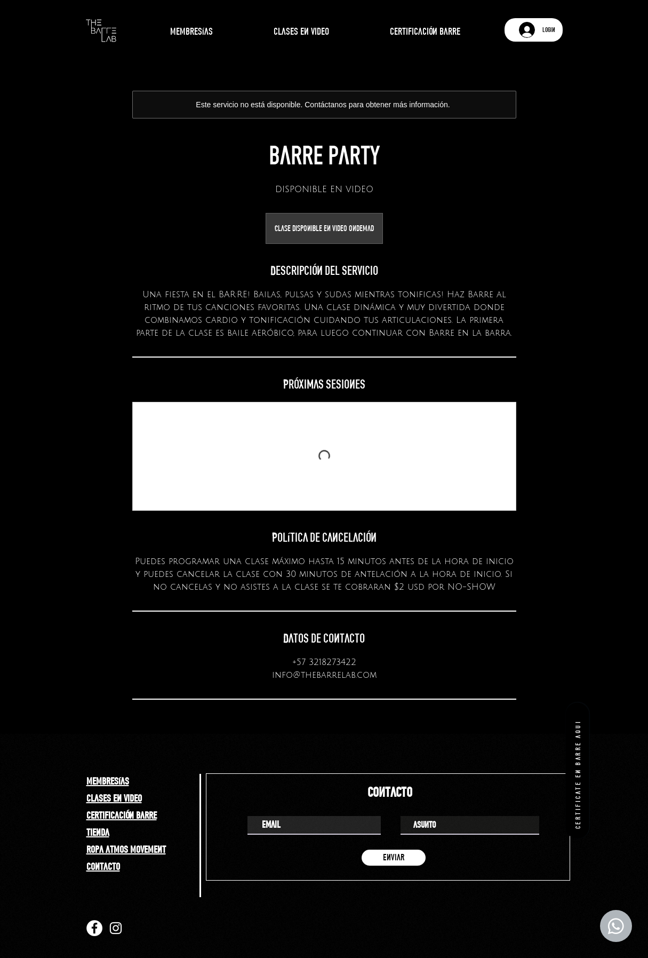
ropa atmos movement (126, 849)
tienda (97, 832)
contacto (103, 866)
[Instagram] (116, 928)
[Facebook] (94, 928)
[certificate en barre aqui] (577, 770)
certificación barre (121, 815)
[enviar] (394, 858)
